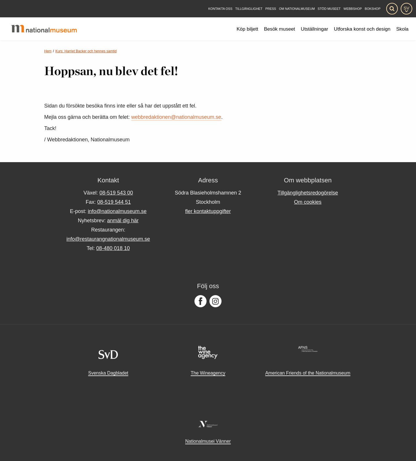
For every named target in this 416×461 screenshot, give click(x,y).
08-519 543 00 (116, 193)
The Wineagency (208, 373)
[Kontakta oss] (220, 8)
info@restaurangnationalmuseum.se (108, 239)
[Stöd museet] (329, 8)
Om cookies (308, 202)
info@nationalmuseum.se (117, 211)
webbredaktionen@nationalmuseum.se (176, 117)
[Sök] (392, 8)
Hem (47, 51)
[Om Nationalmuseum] (297, 8)
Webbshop (352, 8)
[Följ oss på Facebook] (200, 301)
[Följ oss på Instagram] (215, 301)
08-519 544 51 (114, 202)
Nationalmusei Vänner (208, 441)
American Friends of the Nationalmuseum (307, 373)
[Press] (270, 8)
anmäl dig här (123, 220)
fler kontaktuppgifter (208, 211)
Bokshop (372, 8)
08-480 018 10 (113, 248)
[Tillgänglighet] (248, 8)
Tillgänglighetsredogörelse (308, 193)
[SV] (406, 8)
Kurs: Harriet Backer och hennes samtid (86, 51)
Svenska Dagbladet (108, 373)
